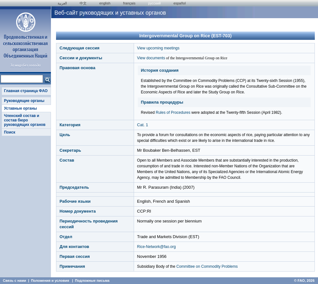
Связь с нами (14, 280)
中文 (83, 3)
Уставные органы (20, 108)
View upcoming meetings (158, 48)
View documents (151, 58)
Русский (154, 3)
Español (179, 3)
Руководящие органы (24, 100)
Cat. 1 (142, 124)
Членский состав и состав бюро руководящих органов (24, 120)
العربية (62, 3)
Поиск (9, 132)
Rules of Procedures (173, 112)
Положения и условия (50, 280)
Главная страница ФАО (25, 91)
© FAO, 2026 (304, 280)
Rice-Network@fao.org (156, 246)
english (104, 3)
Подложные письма (92, 280)
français (129, 3)
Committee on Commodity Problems (207, 266)
